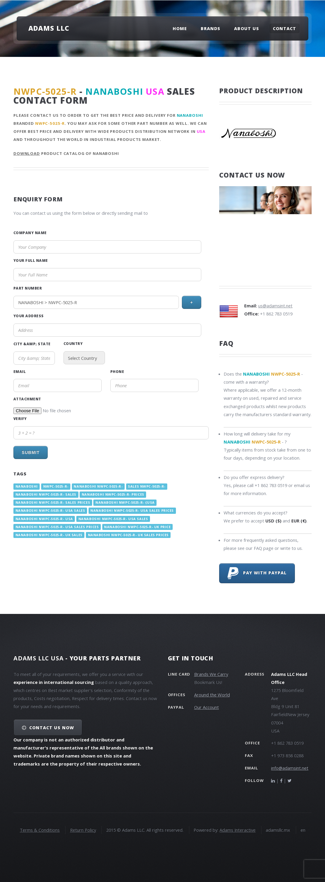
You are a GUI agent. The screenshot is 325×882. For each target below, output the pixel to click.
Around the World (212, 695)
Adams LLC (48, 28)
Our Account (206, 707)
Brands (210, 28)
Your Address (28, 315)
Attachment (27, 398)
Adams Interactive (237, 830)
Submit (31, 452)
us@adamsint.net (275, 306)
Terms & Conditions (40, 830)
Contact (284, 28)
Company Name (30, 232)
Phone (117, 371)
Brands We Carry (211, 674)
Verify (20, 418)
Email (19, 371)
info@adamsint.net (289, 768)
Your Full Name (30, 260)
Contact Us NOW (51, 727)
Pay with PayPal (257, 573)
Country (73, 343)
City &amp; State (32, 343)
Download (26, 153)
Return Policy (83, 830)
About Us (246, 28)
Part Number (27, 288)
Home (180, 28)
